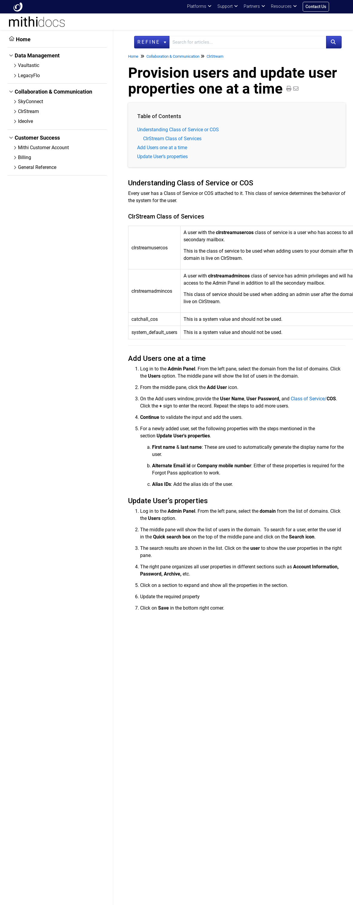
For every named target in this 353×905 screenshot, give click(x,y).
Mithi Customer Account (43, 147)
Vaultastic (28, 65)
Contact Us (315, 6)
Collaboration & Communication (53, 91)
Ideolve (25, 121)
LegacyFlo (29, 75)
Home (23, 39)
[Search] (334, 42)
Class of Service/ (313, 399)
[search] (248, 42)
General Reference (37, 167)
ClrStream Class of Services (172, 138)
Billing (24, 157)
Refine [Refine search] (151, 42)
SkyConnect (30, 101)
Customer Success (37, 138)
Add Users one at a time (162, 147)
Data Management (37, 55)
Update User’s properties (162, 156)
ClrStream (28, 111)
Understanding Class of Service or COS (178, 129)
